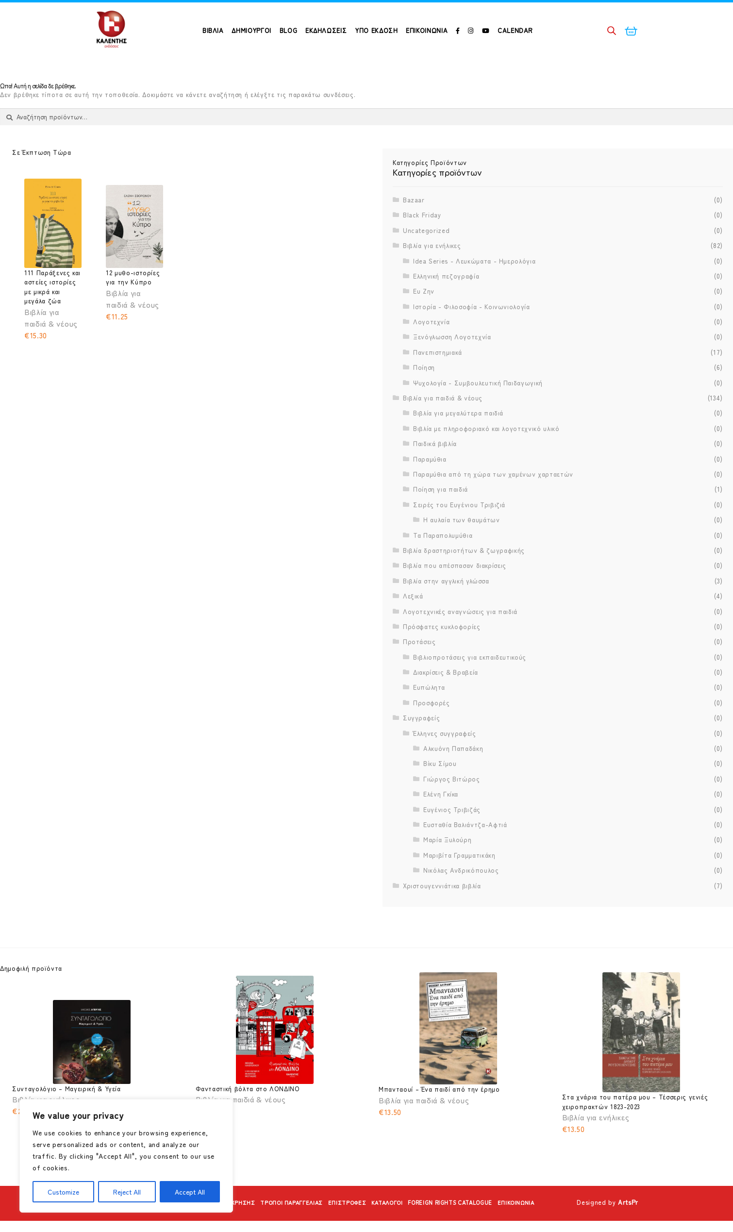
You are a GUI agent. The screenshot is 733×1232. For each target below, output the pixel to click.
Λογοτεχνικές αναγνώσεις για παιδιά (460, 635)
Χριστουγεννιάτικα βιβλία (442, 910)
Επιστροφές (343, 1216)
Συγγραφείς (421, 742)
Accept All (190, 1192)
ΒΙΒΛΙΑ (213, 30)
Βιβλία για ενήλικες (432, 270)
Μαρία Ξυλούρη (447, 864)
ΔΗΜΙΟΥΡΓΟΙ (251, 30)
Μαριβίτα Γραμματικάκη (459, 879)
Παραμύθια (430, 483)
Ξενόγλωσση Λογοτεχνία (452, 361)
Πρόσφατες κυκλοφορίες (442, 651)
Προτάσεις (419, 666)
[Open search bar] (611, 30)
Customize (63, 1192)
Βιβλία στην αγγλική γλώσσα (446, 605)
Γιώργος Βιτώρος (451, 803)
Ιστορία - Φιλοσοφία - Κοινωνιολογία (471, 330)
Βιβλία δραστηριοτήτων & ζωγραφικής (464, 575)
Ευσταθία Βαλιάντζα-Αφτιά (465, 849)
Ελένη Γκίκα (440, 818)
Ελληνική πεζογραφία (446, 300)
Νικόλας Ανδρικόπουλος (461, 894)
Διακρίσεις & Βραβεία (445, 696)
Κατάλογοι (388, 1216)
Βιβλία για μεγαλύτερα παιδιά (458, 437)
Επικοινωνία (427, 30)
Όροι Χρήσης (215, 1216)
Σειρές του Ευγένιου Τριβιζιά (459, 529)
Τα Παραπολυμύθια (442, 559)
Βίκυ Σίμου (440, 788)
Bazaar (414, 224)
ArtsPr (628, 1216)
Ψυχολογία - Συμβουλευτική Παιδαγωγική (478, 407)
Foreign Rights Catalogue (461, 1216)
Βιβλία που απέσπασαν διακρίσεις (454, 590)
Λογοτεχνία (431, 346)
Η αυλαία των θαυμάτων (461, 544)
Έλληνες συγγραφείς (444, 757)
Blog (289, 30)
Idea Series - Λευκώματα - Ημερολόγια (474, 285)
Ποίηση (424, 392)
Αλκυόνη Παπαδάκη (453, 773)
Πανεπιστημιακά (437, 377)
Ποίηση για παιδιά (440, 513)
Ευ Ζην (423, 315)
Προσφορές (431, 727)
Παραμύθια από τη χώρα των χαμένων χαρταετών (493, 498)
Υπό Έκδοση (376, 30)
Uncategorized (426, 254)
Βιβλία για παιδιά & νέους (443, 422)
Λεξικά (413, 620)
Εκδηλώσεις (326, 30)
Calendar (515, 30)
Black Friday (422, 239)
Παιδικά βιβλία (435, 468)
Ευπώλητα (429, 711)
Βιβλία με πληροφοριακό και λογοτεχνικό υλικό (486, 453)
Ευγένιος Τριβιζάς (452, 833)
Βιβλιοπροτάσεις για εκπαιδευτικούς (469, 681)
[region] (126, 1156)
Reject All (127, 1192)
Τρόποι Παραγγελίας (280, 1216)
